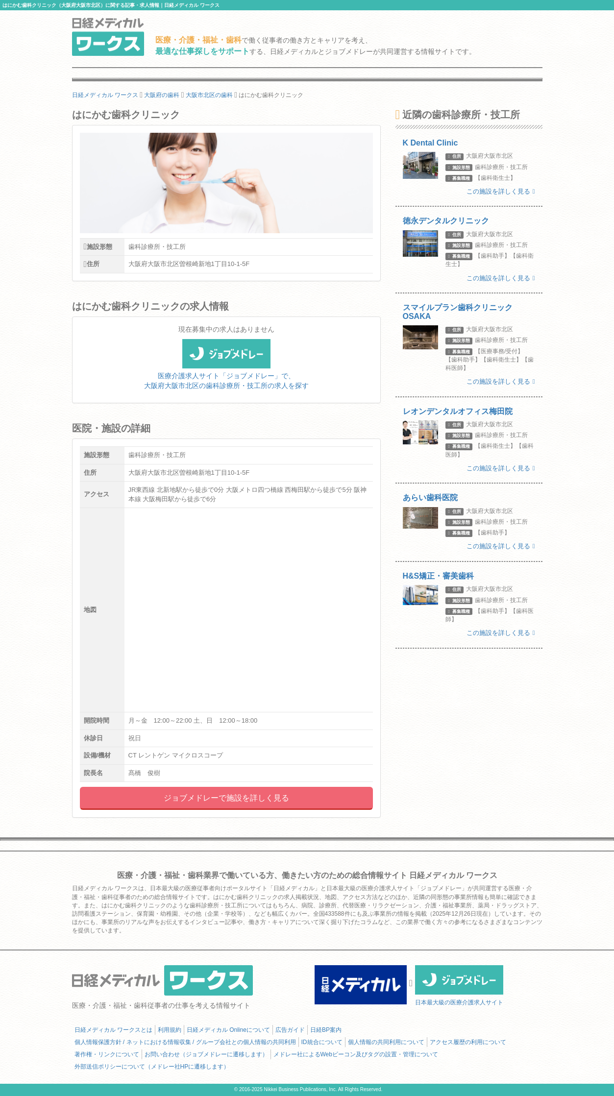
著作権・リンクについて (106, 1054)
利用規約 (169, 1029)
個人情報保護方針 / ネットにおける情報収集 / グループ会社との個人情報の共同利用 (185, 1042)
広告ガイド (290, 1029)
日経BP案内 (326, 1029)
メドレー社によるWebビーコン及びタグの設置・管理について (355, 1054)
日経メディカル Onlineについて (228, 1029)
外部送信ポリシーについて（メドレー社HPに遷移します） (152, 1066)
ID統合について (322, 1042)
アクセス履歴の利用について (468, 1042)
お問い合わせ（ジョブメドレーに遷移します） (206, 1054)
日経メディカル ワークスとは (113, 1029)
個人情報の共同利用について (386, 1042)
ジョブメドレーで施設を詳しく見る (226, 798)
